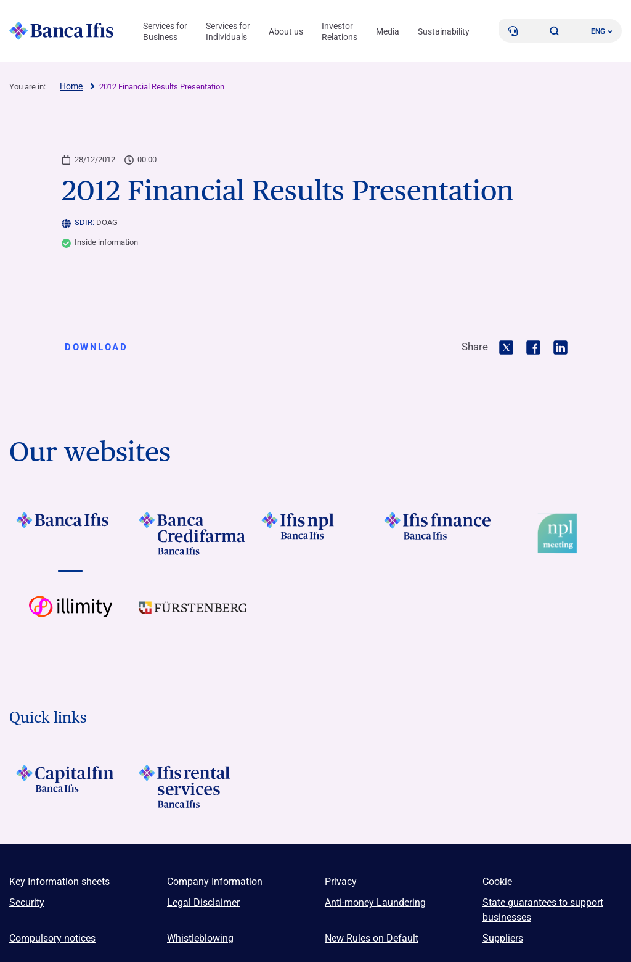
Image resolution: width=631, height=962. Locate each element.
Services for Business (165, 31)
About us (286, 31)
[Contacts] (513, 31)
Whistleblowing (200, 938)
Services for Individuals (228, 31)
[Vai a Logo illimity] (70, 617)
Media (387, 31)
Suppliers (502, 938)
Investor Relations (339, 31)
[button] (555, 31)
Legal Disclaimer (203, 902)
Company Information (215, 881)
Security (26, 902)
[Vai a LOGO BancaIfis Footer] (70, 533)
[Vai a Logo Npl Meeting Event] (560, 533)
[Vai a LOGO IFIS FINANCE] (438, 533)
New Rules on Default (371, 938)
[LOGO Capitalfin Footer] (70, 786)
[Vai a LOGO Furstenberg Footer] (193, 617)
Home (71, 86)
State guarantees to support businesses (542, 910)
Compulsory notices (52, 938)
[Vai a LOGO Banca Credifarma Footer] (193, 533)
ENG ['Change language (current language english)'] (602, 31)
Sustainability (444, 31)
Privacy (341, 881)
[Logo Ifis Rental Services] (193, 786)
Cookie (497, 881)
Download (96, 347)
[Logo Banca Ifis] (61, 30)
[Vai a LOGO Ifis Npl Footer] (315, 533)
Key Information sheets (59, 881)
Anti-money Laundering (375, 902)
